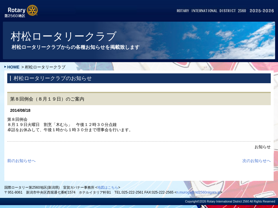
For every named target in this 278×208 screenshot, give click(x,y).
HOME (13, 67)
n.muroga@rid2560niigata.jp (198, 192)
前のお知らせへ (21, 160)
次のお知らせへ (256, 160)
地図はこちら (107, 187)
